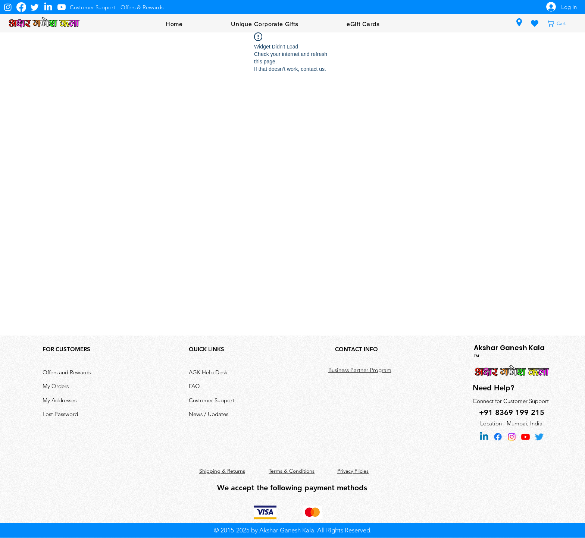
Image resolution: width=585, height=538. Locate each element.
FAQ (194, 386)
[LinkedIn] (48, 7)
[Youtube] (61, 7)
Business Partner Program (359, 370)
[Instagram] (8, 7)
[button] (561, 23)
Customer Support (211, 400)
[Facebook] (21, 7)
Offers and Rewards (67, 372)
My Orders (56, 386)
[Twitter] (35, 7)
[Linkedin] (484, 437)
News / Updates (208, 414)
